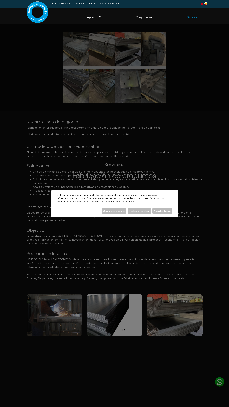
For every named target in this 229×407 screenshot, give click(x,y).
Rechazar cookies (139, 211)
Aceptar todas (162, 211)
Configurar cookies (114, 211)
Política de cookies (122, 201)
